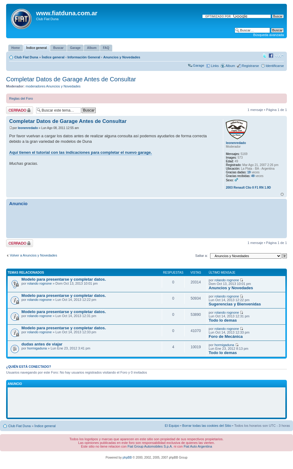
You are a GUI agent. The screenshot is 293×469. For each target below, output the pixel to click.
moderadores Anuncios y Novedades (53, 86)
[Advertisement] (146, 221)
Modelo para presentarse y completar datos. (63, 279)
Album (230, 66)
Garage (198, 65)
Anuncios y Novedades (121, 57)
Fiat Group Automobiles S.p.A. (150, 446)
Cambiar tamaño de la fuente (279, 56)
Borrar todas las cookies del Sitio (206, 425)
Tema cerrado (19, 110)
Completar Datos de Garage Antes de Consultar (71, 79)
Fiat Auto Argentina (198, 446)
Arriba (282, 194)
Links (215, 66)
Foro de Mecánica (226, 336)
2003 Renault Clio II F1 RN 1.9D (248, 187)
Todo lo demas (223, 320)
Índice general (53, 57)
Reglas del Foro (21, 98)
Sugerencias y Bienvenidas (235, 304)
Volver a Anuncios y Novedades (33, 255)
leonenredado (28, 128)
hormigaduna (37, 348)
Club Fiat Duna (26, 57)
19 (249, 172)
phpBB (127, 457)
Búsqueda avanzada (268, 35)
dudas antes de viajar (41, 344)
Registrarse (250, 66)
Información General (84, 57)
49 (252, 176)
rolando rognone (39, 283)
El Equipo (172, 425)
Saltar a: (201, 255)
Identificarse (275, 66)
